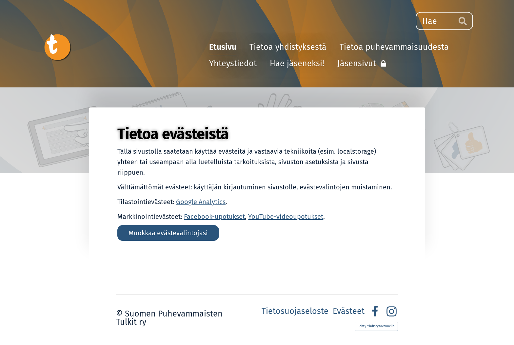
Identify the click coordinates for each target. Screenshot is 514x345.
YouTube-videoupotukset (285, 216)
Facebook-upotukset (214, 216)
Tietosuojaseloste (295, 311)
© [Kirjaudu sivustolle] (120, 314)
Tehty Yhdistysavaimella (376, 326)
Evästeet (349, 311)
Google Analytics (201, 202)
